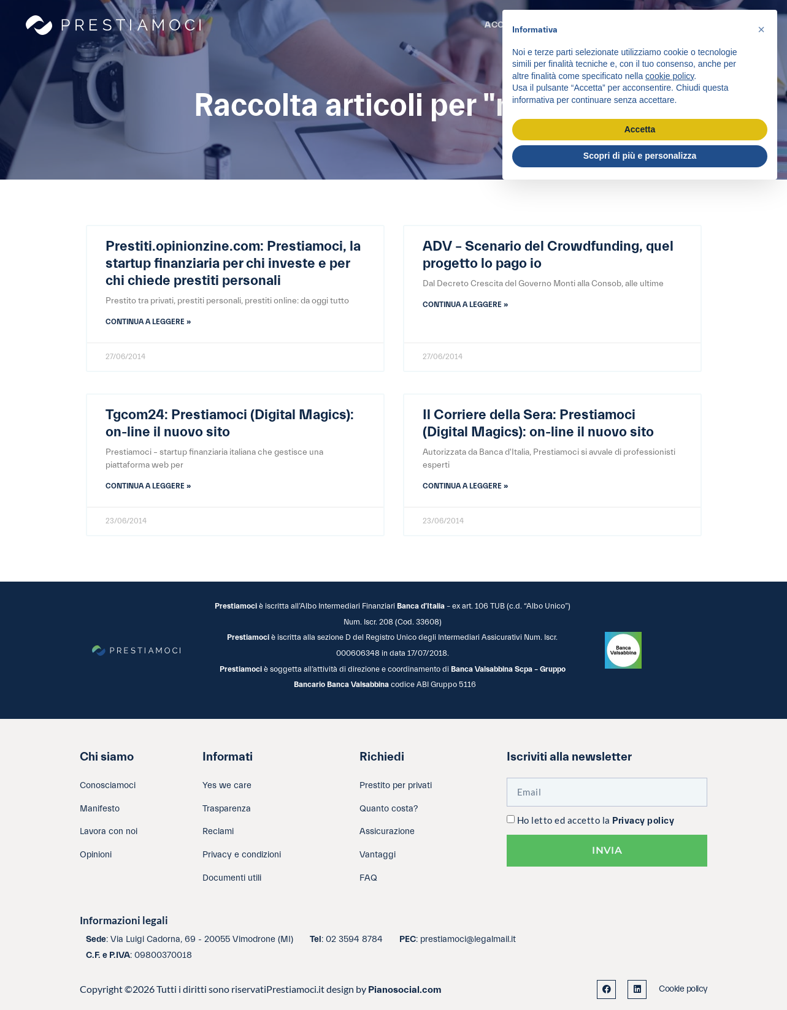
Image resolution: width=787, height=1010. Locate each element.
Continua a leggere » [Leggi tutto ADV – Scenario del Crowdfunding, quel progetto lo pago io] (465, 304)
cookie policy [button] (669, 76)
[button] (761, 29)
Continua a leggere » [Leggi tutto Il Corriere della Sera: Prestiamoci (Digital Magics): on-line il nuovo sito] (465, 486)
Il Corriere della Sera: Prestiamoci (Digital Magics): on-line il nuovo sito (538, 423)
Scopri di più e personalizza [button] (639, 156)
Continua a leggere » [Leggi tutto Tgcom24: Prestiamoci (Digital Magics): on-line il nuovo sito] (148, 486)
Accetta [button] (640, 129)
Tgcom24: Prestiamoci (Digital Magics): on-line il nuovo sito (230, 423)
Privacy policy (643, 821)
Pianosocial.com (405, 989)
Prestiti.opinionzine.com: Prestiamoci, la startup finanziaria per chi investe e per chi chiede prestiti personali (233, 263)
